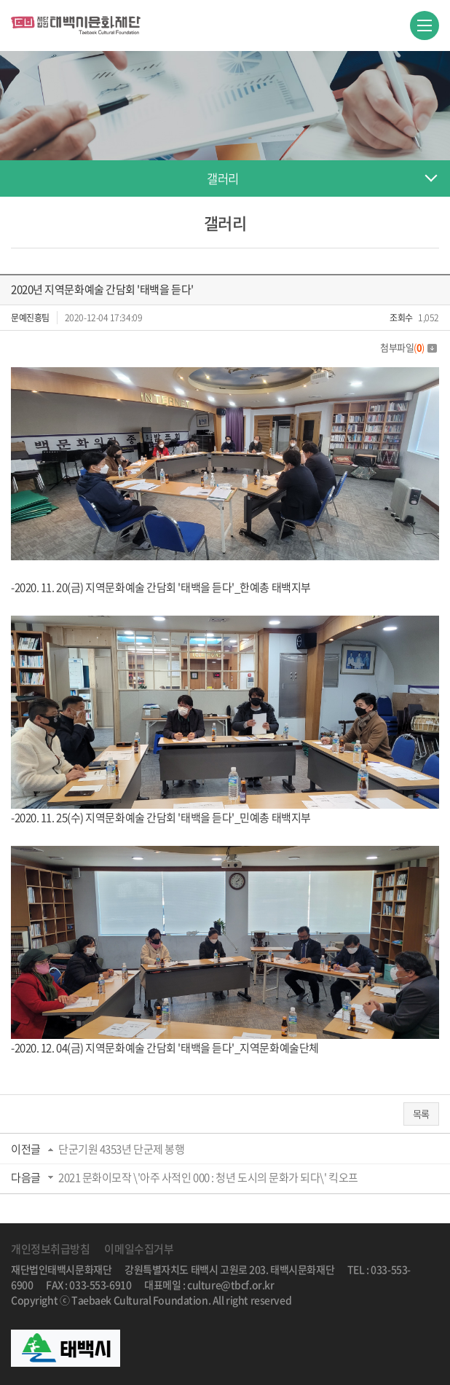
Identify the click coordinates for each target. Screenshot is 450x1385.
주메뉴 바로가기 (0, 0)
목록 (421, 1114)
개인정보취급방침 (50, 1249)
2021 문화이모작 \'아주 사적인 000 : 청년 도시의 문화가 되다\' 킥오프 (208, 1177)
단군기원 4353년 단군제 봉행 (121, 1149)
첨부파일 (408, 347)
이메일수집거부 (138, 1249)
